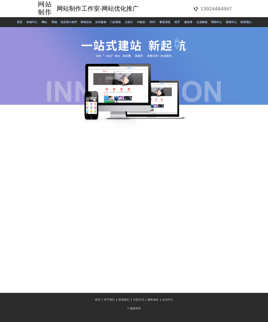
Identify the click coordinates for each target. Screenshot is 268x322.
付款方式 (138, 299)
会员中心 (167, 299)
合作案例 (100, 22)
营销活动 (86, 22)
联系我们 (245, 22)
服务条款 (153, 299)
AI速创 (141, 22)
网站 (44, 22)
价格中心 (31, 22)
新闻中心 (231, 22)
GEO (152, 22)
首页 (19, 22)
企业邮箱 (201, 22)
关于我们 (109, 299)
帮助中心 (216, 22)
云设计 (129, 22)
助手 (177, 22)
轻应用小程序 (69, 22)
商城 (54, 22)
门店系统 (115, 22)
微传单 (188, 22)
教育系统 (164, 22)
